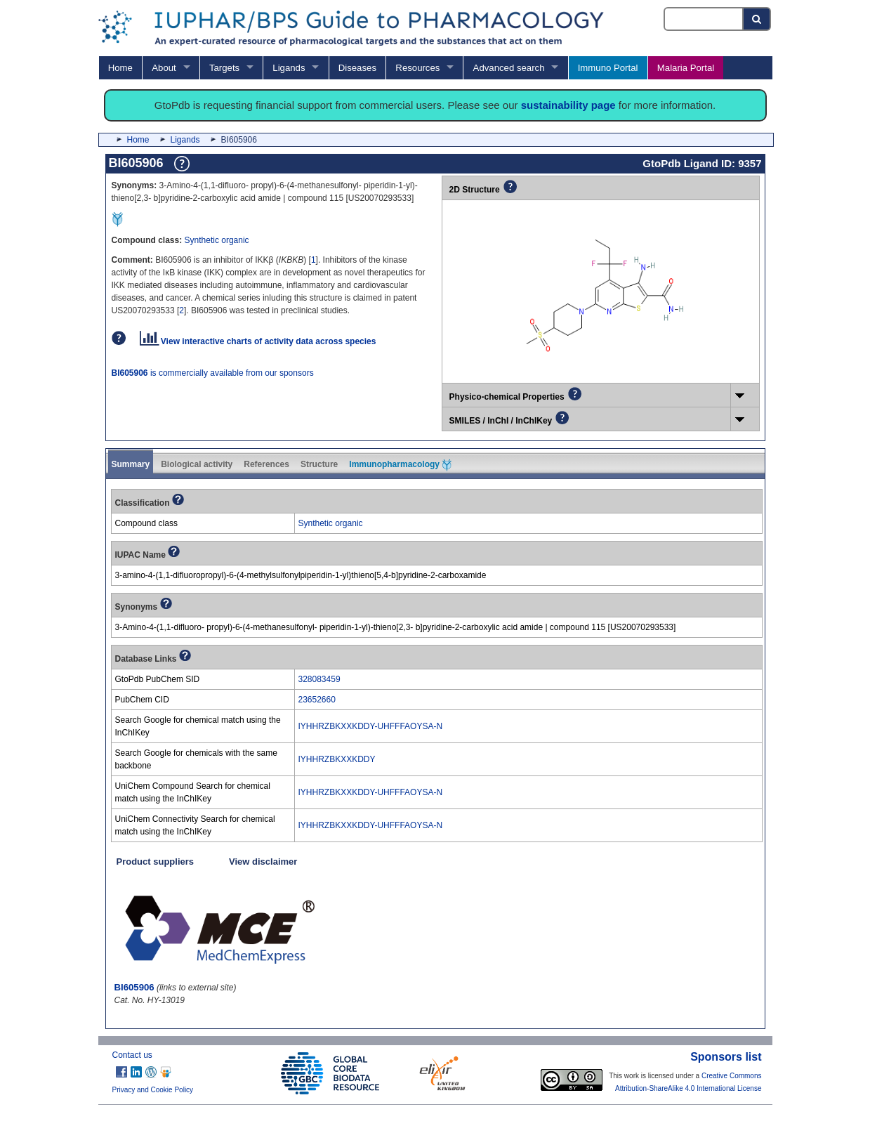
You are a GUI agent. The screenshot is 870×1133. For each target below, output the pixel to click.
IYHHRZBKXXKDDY (337, 759)
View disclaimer (263, 861)
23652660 (317, 700)
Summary (131, 464)
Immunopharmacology (400, 465)
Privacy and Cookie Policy (153, 1090)
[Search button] (757, 19)
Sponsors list (725, 1057)
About (164, 68)
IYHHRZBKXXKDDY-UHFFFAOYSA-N (370, 726)
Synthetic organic (217, 240)
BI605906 (134, 987)
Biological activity (196, 464)
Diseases (357, 68)
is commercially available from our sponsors (213, 373)
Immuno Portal (608, 68)
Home (120, 68)
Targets (224, 68)
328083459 (319, 679)
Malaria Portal (685, 68)
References (266, 464)
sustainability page (568, 105)
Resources (417, 68)
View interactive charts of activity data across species (258, 341)
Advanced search (509, 68)
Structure (319, 464)
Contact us (132, 1055)
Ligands (288, 68)
